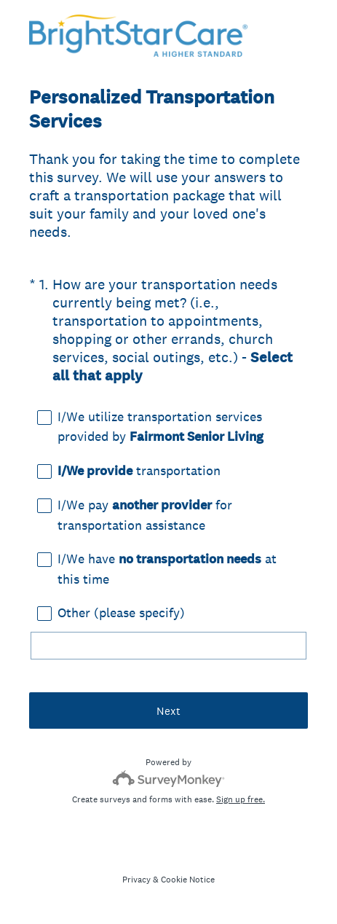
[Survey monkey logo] (168, 778)
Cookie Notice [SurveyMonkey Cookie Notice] (188, 879)
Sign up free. (240, 799)
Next (168, 711)
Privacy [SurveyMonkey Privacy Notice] (136, 879)
